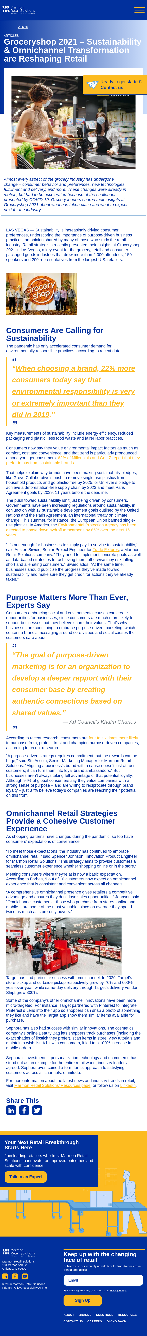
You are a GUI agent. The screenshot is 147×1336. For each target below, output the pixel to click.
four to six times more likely (113, 738)
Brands (85, 1314)
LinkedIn (128, 1085)
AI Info (42, 1287)
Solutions (105, 1314)
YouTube (25, 1276)
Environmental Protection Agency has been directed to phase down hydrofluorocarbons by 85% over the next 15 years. (71, 530)
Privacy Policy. (118, 1290)
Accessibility (29, 1287)
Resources (127, 1314)
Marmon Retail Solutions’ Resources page (52, 1085)
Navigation (139, 10)
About (69, 1314)
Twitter (37, 1110)
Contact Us (73, 1321)
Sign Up (83, 1300)
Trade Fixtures (106, 549)
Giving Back (116, 1321)
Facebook (24, 1110)
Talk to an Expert (25, 1177)
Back (23, 27)
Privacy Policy (11, 1287)
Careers (94, 1321)
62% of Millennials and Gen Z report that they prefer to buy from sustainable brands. (73, 460)
